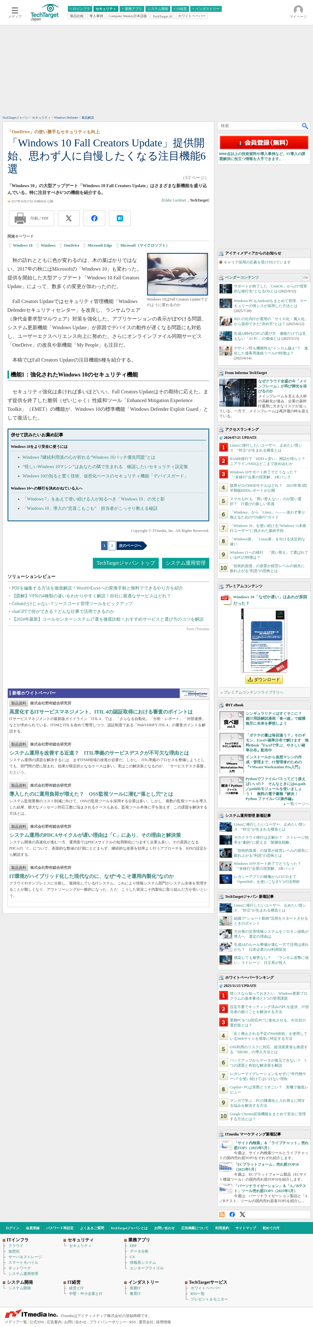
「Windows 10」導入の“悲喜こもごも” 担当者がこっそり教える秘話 (90, 508)
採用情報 (163, 1322)
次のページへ (130, 545)
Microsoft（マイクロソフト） (145, 245)
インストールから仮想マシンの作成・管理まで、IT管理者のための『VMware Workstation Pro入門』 (274, 762)
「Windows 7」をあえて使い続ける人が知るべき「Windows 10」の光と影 (94, 499)
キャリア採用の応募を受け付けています (257, 262)
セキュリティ (80, 1246)
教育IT (135, 1293)
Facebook (232, 1214)
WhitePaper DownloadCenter (194, 694)
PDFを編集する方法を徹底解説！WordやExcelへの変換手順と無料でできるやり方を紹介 (97, 588)
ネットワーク (19, 1268)
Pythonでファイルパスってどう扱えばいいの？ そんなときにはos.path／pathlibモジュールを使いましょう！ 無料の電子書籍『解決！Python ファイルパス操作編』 (276, 789)
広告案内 (54, 1322)
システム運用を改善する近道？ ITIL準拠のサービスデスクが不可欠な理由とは (99, 753)
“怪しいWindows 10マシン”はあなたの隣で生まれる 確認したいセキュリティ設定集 (105, 466)
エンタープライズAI (147, 1268)
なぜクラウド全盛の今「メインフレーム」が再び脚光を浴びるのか (282, 386)
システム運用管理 (186, 563)
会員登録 (33, 1228)
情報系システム (143, 1262)
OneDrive (71, 245)
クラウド (15, 1246)
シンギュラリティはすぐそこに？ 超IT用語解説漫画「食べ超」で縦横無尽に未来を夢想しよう (276, 718)
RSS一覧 (198, 1293)
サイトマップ (245, 1228)
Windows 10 (23, 245)
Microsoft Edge (100, 245)
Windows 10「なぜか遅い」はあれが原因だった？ (270, 600)
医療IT (135, 1288)
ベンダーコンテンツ (242, 277)
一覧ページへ (298, 804)
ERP (133, 1246)
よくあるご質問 (92, 1228)
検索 (305, 125)
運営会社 (146, 1322)
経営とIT (76, 1288)
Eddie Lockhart (174, 200)
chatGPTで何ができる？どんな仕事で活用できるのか (63, 611)
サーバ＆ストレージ (25, 1257)
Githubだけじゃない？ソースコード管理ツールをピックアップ (72, 603)
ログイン (12, 1228)
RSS (222, 1214)
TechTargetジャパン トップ (126, 563)
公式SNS (37, 1322)
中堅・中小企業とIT (85, 1293)
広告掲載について (195, 1228)
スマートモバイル (23, 1262)
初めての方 (271, 1228)
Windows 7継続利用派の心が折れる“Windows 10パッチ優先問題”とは (89, 457)
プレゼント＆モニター (209, 1299)
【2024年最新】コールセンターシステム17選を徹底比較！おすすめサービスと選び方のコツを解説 (108, 619)
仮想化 (14, 1251)
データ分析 (139, 1251)
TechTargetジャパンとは (129, 1228)
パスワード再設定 (60, 1228)
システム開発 (19, 1288)
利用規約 (222, 1228)
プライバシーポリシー (108, 1322)
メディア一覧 (16, 1322)
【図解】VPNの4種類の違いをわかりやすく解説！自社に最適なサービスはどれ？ (91, 596)
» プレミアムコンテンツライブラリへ (252, 692)
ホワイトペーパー (206, 1288)
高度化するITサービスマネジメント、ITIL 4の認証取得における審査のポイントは (101, 711)
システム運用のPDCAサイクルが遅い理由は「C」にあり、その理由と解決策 (95, 835)
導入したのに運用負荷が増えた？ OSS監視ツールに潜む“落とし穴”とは (91, 794)
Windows (48, 245)
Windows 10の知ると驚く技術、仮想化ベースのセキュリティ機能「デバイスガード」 (106, 476)
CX (132, 1257)
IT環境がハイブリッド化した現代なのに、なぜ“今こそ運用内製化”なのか (91, 876)
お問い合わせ (164, 1228)
